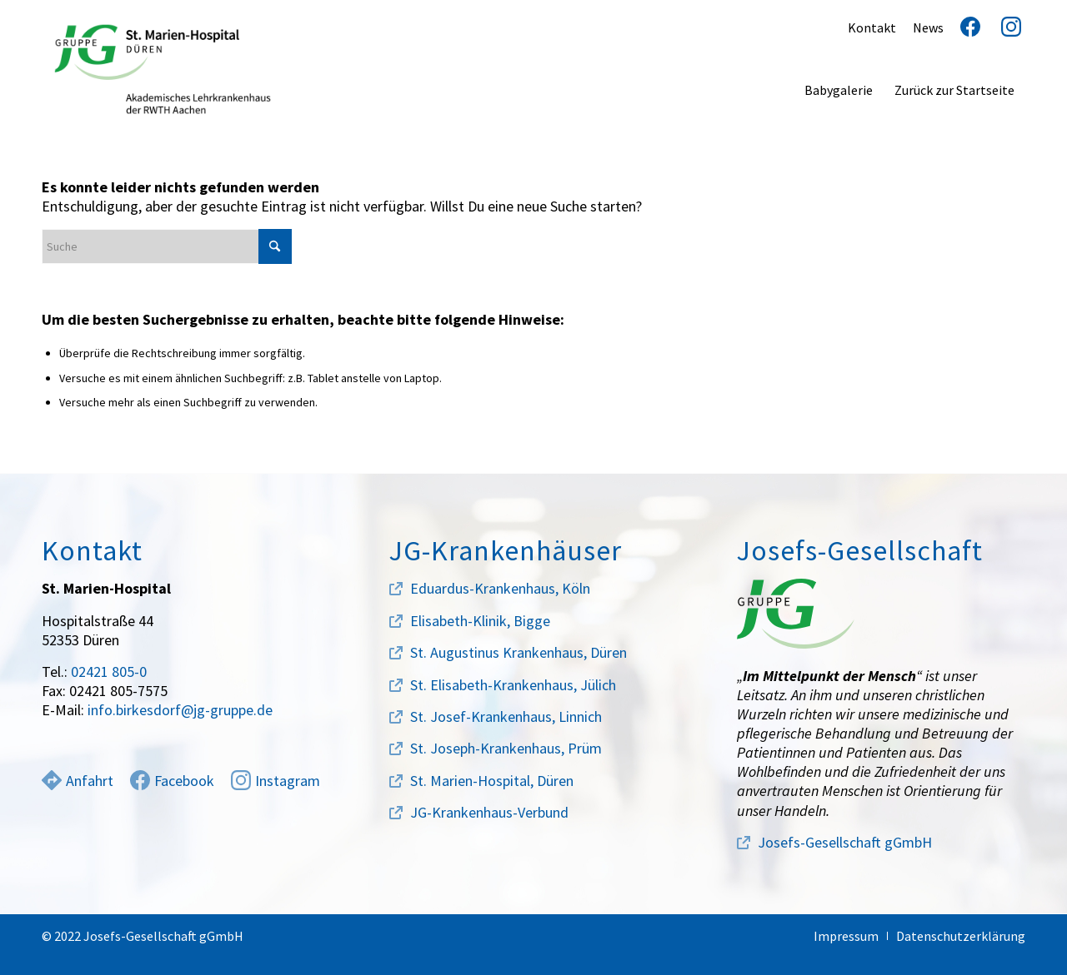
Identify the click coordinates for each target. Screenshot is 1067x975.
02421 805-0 (109, 671)
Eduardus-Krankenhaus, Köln (500, 588)
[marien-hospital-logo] (162, 69)
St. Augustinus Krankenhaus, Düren (518, 652)
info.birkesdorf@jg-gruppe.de (180, 709)
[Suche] (167, 246)
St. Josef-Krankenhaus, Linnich (506, 716)
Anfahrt (77, 780)
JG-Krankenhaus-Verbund (489, 812)
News (928, 27)
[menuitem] (839, 90)
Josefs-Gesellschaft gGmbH (845, 842)
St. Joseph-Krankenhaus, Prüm (506, 748)
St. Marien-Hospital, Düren (492, 780)
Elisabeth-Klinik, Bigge (480, 620)
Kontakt (872, 27)
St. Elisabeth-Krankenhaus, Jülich (513, 684)
